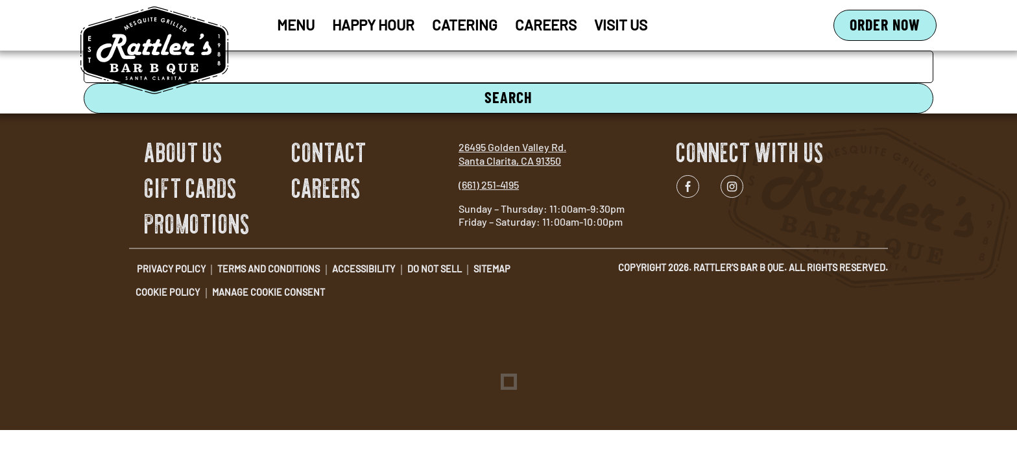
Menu (296, 24)
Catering (464, 24)
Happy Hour (373, 24)
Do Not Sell (434, 268)
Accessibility (363, 268)
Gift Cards (191, 188)
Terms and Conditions (268, 268)
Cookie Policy (168, 292)
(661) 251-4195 (489, 184)
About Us (184, 153)
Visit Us (620, 24)
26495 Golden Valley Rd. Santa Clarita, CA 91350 (512, 154)
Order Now (893, 27)
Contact (329, 153)
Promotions (197, 224)
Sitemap (491, 268)
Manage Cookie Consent (268, 292)
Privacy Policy (171, 268)
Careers (546, 24)
